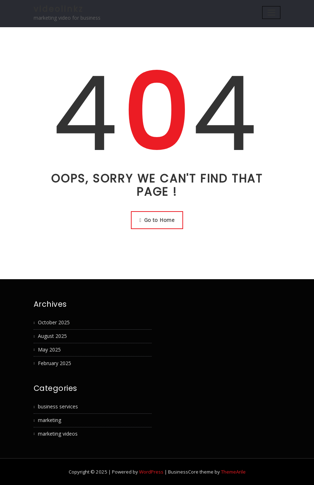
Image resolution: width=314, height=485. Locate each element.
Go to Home (157, 220)
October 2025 (54, 322)
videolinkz (58, 9)
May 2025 (49, 349)
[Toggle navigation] (271, 12)
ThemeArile (233, 472)
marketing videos (58, 433)
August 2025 (52, 336)
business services (58, 406)
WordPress (151, 472)
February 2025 (54, 363)
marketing (49, 420)
